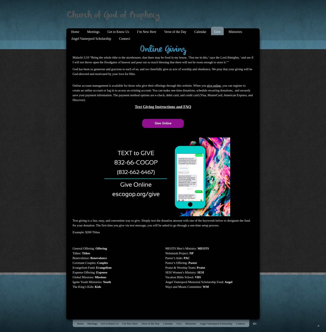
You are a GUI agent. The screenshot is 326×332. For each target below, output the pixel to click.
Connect (124, 38)
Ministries (235, 32)
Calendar (200, 32)
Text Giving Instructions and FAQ (163, 107)
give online (214, 85)
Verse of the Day (175, 32)
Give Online (163, 123)
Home (75, 32)
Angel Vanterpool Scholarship (91, 38)
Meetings (93, 32)
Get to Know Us (118, 32)
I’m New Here (146, 32)
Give (217, 32)
